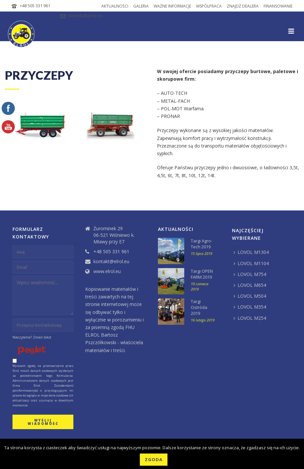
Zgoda (154, 459)
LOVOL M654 (250, 285)
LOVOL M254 (250, 318)
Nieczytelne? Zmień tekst (32, 337)
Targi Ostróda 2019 (199, 307)
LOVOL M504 (250, 296)
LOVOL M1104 (251, 263)
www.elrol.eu (107, 271)
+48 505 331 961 (35, 6)
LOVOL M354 (250, 307)
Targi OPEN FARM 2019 (202, 274)
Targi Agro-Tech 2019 (201, 244)
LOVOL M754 (250, 274)
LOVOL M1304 (251, 252)
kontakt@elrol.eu (85, 15)
